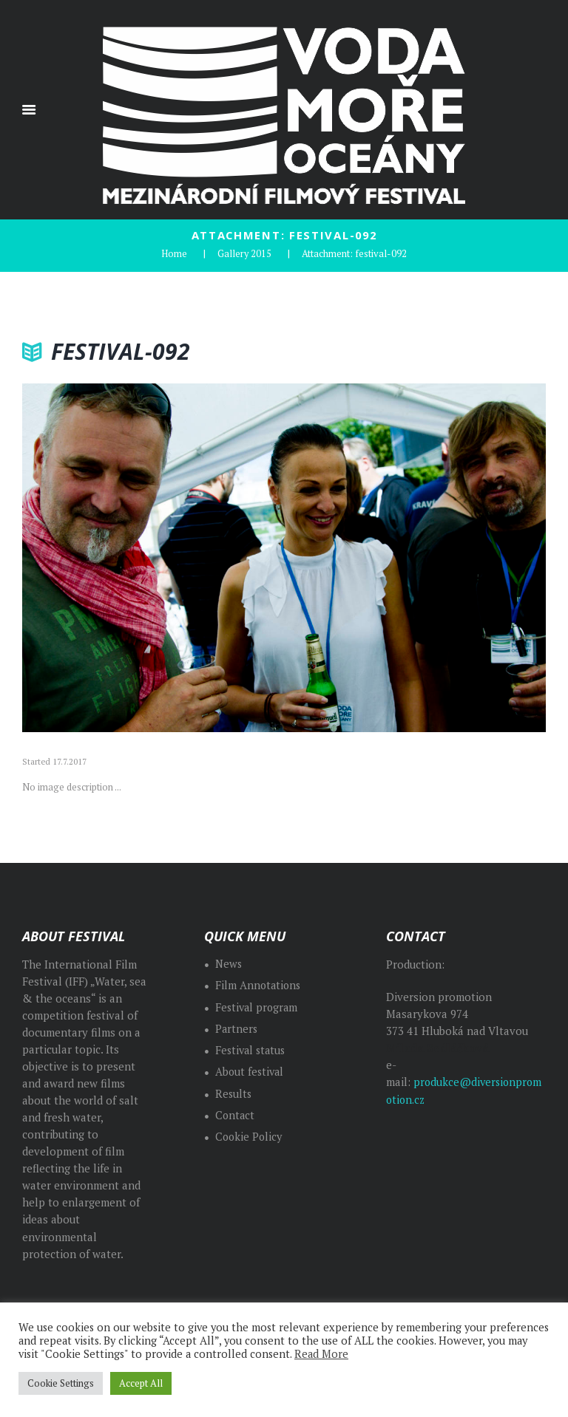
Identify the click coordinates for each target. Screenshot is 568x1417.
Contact (235, 1114)
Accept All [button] (141, 1383)
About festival (250, 1071)
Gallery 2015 (244, 252)
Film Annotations (259, 984)
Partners (237, 1027)
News (229, 963)
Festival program (258, 1006)
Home (174, 252)
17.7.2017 (70, 761)
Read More (321, 1354)
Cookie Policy (250, 1136)
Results (234, 1092)
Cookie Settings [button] (60, 1383)
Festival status (252, 1049)
